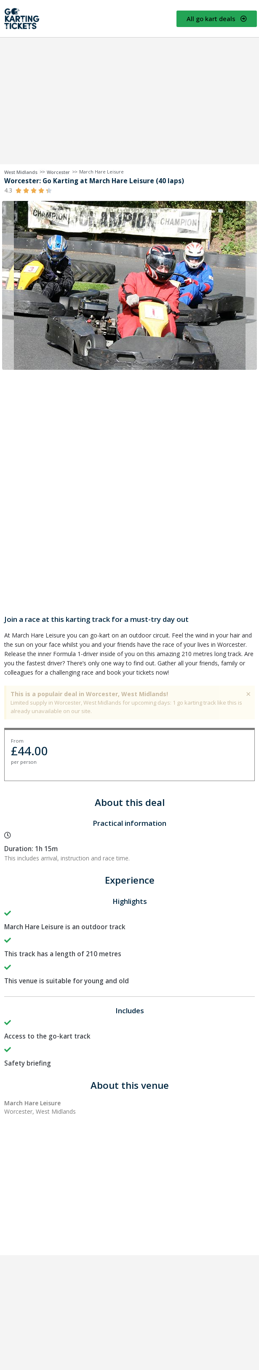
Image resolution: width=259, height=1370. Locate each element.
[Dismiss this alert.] (248, 694)
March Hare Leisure (101, 171)
